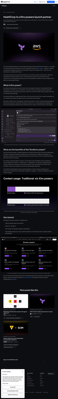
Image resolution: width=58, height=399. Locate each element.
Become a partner (30, 383)
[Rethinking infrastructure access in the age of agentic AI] (15, 305)
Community (29, 382)
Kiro (48, 66)
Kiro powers (40, 68)
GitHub (14, 279)
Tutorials (28, 376)
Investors (41, 382)
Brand (41, 383)
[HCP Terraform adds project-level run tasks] (42, 304)
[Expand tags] (20, 28)
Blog (41, 380)
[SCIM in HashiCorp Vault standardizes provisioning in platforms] (15, 332)
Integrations (29, 378)
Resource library (30, 380)
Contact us (42, 385)
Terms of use (26, 392)
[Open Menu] (56, 2)
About (41, 374)
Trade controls (45, 392)
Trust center (32, 392)
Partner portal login (30, 385)
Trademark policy (38, 392)
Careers (41, 378)
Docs (28, 374)
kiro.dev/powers (28, 277)
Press (41, 376)
